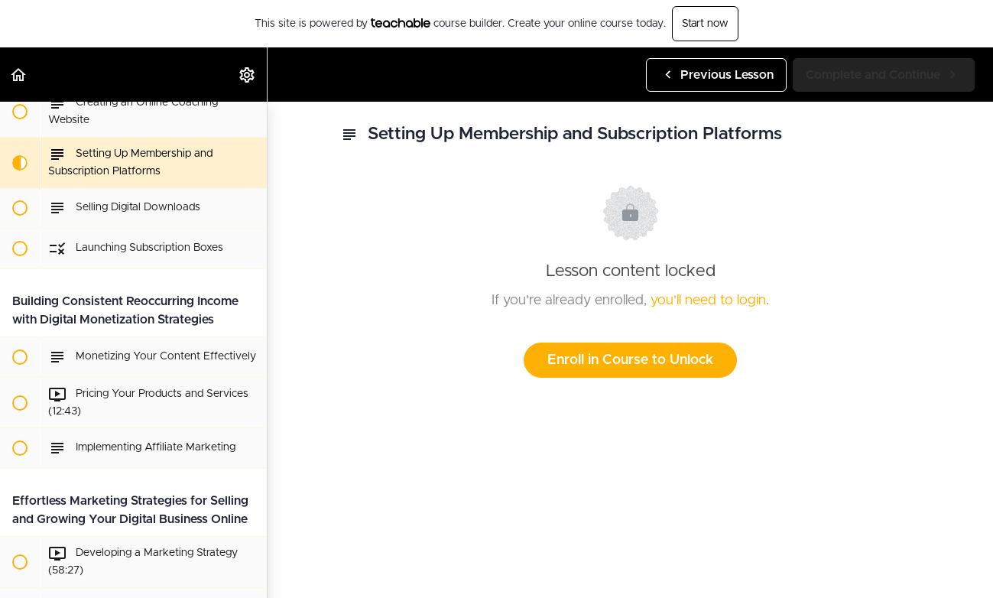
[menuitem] (248, 74)
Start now (705, 23)
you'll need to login (708, 300)
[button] (19, 74)
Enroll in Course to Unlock (630, 360)
